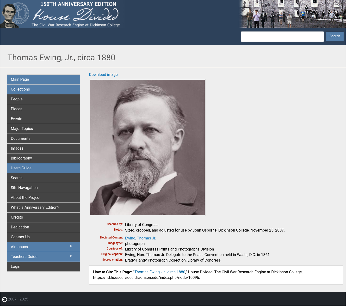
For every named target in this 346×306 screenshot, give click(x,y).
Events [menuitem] (16, 118)
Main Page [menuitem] (20, 79)
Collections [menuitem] (20, 89)
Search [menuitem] (17, 178)
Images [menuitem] (17, 148)
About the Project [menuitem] (25, 197)
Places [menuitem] (16, 109)
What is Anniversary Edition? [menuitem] (35, 207)
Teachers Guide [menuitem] (42, 258)
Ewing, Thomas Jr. (140, 238)
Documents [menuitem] (21, 138)
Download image (103, 74)
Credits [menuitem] (17, 217)
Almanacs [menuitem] (42, 248)
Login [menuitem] (15, 266)
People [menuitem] (17, 99)
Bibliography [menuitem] (21, 158)
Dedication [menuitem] (20, 227)
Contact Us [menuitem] (20, 237)
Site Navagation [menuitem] (24, 187)
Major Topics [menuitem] (22, 128)
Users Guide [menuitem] (21, 168)
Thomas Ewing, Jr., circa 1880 (160, 272)
